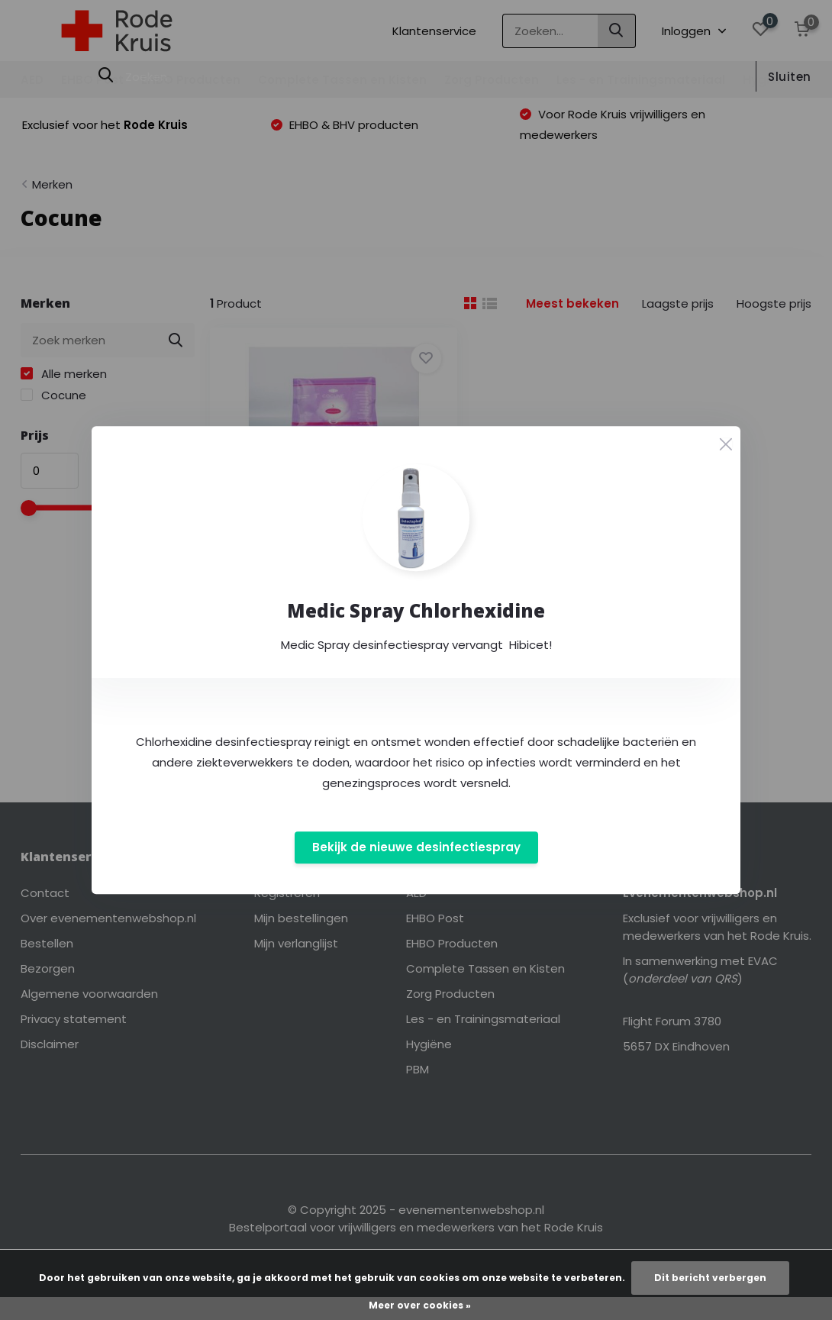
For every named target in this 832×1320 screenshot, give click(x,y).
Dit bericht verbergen (710, 1277)
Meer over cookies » (420, 1305)
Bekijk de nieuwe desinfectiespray (416, 848)
